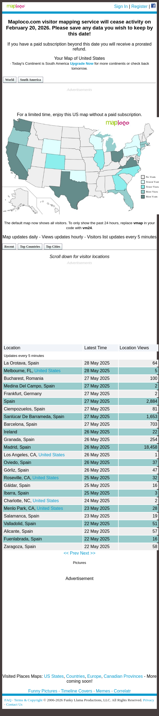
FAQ (7, 700)
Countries (75, 676)
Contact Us (14, 704)
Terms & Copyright (28, 700)
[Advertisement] (79, 100)
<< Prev (71, 553)
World (9, 80)
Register (139, 6)
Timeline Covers (76, 691)
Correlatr (122, 691)
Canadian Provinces (123, 676)
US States (54, 676)
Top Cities (53, 246)
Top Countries (30, 246)
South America (30, 80)
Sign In (121, 6)
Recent (9, 246)
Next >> (87, 553)
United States (47, 370)
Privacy (148, 700)
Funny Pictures (42, 691)
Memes (103, 691)
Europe (94, 676)
